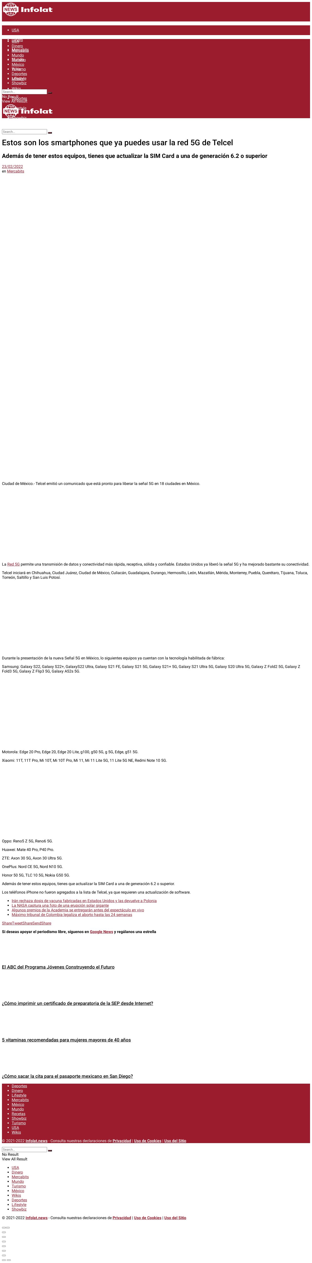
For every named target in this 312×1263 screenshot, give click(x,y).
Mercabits (20, 50)
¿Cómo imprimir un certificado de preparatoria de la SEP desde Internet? (77, 1003)
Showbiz (19, 83)
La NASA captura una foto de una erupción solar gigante (60, 905)
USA (15, 30)
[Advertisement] (156, 524)
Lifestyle (19, 78)
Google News (101, 931)
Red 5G (13, 564)
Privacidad (122, 1140)
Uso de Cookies (147, 1140)
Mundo (18, 55)
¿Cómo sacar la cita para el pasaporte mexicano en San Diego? (67, 1076)
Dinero (17, 46)
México (18, 64)
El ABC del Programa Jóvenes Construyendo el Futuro (58, 967)
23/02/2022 (12, 166)
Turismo (19, 60)
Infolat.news (37, 1140)
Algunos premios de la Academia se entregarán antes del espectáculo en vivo (78, 910)
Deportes (19, 98)
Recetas (18, 1113)
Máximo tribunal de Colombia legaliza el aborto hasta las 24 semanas (72, 914)
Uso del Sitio (175, 1140)
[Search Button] (50, 93)
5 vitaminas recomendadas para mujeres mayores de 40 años (66, 1040)
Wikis (16, 88)
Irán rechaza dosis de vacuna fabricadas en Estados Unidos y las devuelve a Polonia (84, 900)
